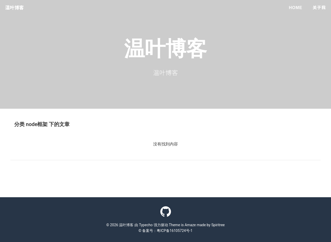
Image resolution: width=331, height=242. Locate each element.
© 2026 (112, 225)
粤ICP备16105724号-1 (174, 231)
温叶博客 (14, 7)
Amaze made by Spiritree (205, 225)
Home (295, 7)
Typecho (146, 225)
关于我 (319, 7)
